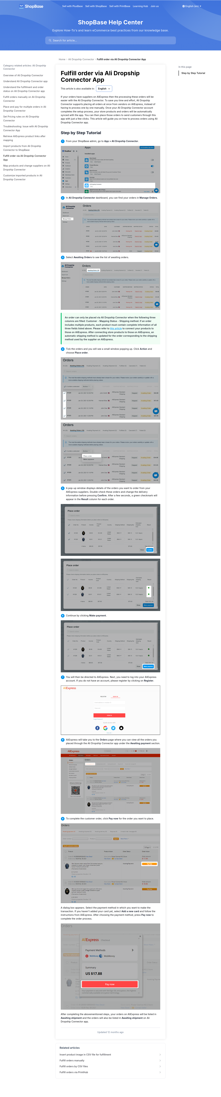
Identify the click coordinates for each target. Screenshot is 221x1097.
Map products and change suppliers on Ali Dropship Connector (26, 167)
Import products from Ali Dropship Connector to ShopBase (22, 148)
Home (62, 59)
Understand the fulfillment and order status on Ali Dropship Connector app (24, 89)
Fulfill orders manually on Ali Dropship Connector (24, 99)
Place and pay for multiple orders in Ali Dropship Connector (24, 108)
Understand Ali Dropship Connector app (25, 81)
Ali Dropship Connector (81, 59)
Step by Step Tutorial (83, 132)
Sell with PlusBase (72, 6)
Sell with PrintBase (119, 6)
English (104, 88)
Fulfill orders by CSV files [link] (110, 1066)
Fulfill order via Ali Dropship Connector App (24, 157)
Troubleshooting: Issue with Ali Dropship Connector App (25, 128)
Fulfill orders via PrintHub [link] (110, 1072)
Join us (155, 6)
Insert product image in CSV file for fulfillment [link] (110, 1054)
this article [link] (116, 328)
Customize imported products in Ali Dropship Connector (22, 177)
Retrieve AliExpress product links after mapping (24, 138)
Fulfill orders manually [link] (110, 1060)
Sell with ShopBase (96, 6)
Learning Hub (140, 6)
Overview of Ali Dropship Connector (23, 75)
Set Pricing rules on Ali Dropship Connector (21, 118)
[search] (112, 40)
